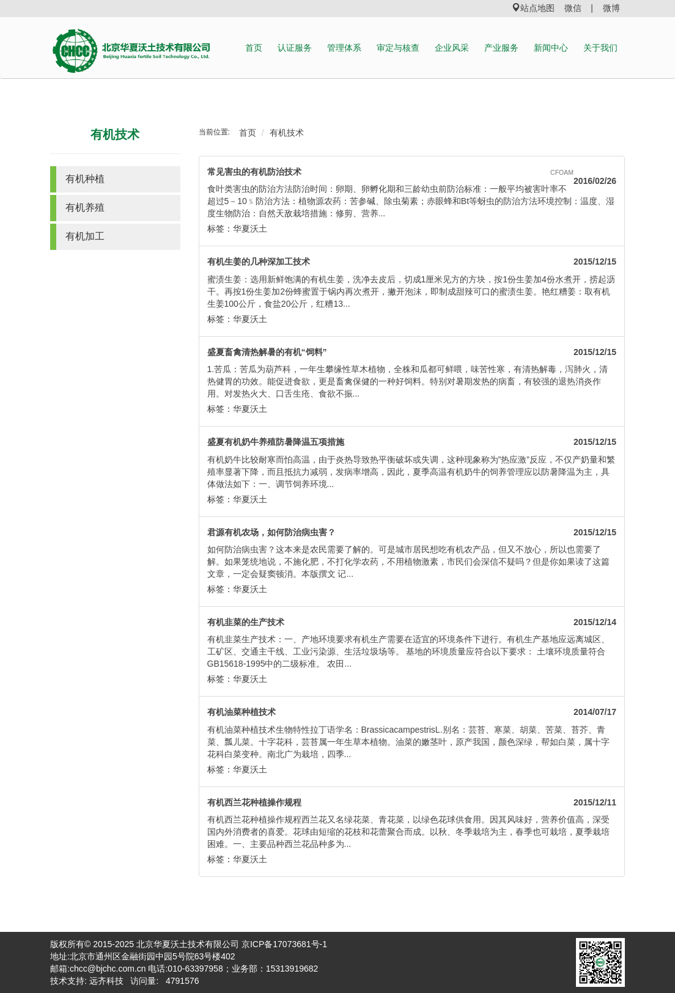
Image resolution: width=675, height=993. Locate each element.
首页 (253, 48)
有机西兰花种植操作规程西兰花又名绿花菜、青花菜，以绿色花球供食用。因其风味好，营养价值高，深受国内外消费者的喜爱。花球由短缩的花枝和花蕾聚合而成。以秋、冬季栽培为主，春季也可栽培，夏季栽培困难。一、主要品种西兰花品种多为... (408, 832)
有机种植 (85, 179)
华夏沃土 (250, 228)
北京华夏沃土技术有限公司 (187, 944)
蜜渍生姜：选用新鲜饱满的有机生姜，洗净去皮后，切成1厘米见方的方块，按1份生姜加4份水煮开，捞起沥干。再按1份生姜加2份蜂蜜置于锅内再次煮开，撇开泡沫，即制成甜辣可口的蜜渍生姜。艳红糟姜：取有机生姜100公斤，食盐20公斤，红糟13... (411, 291)
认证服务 (295, 48)
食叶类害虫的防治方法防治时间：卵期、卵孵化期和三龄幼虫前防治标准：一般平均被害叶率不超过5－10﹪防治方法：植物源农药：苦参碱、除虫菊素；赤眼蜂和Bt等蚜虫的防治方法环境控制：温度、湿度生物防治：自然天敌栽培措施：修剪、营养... (411, 201)
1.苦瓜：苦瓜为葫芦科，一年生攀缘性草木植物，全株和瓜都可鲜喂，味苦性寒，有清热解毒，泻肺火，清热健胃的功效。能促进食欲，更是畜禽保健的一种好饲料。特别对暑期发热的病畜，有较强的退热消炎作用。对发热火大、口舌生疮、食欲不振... (407, 381)
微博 (611, 8)
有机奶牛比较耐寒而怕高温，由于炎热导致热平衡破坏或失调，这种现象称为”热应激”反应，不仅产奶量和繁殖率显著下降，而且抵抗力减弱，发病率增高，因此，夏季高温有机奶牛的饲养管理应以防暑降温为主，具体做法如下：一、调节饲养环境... (411, 472)
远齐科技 (106, 981)
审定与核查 (398, 48)
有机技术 (114, 134)
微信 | (578, 8)
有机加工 (85, 236)
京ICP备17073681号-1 (284, 944)
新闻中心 (551, 48)
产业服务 (501, 48)
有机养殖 (85, 207)
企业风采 (452, 48)
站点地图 (533, 8)
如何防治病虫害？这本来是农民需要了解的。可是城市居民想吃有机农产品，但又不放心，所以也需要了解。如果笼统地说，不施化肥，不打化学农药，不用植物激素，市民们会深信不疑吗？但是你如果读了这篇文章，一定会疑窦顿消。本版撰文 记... (408, 561)
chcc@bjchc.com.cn (108, 968)
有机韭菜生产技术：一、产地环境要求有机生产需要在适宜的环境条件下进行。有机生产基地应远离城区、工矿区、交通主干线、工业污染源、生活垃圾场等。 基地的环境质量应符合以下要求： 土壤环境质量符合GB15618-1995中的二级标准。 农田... (408, 651)
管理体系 (344, 48)
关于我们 (600, 48)
